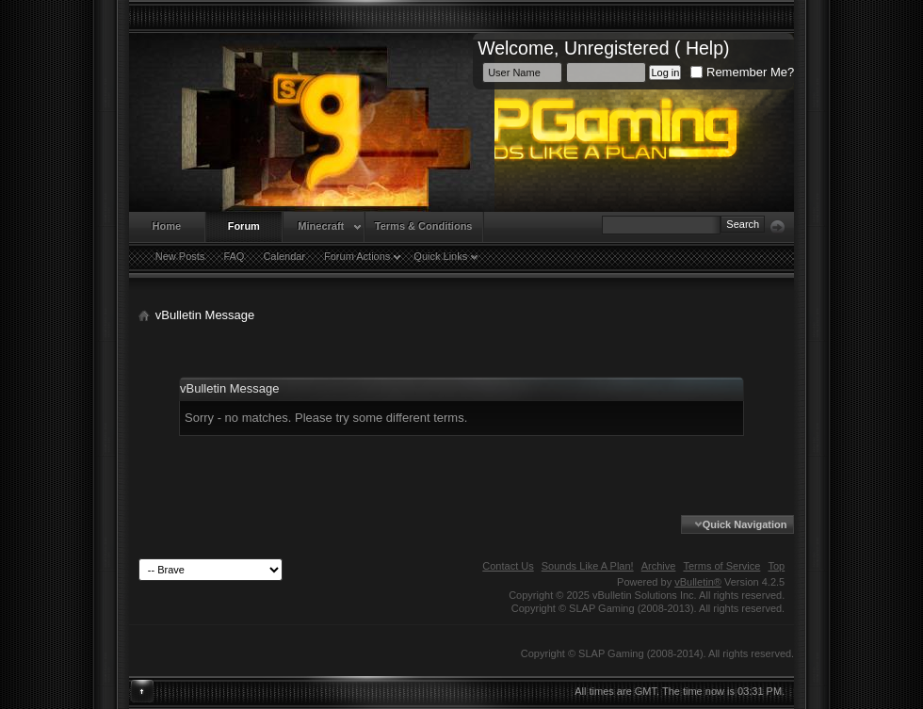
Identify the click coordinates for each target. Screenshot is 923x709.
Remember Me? (742, 72)
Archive (658, 566)
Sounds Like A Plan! (588, 566)
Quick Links (440, 256)
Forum (244, 226)
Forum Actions (357, 256)
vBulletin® (697, 582)
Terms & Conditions (424, 226)
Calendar (284, 256)
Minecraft (321, 226)
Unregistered (617, 48)
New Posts (180, 256)
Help (704, 48)
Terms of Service (721, 566)
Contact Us (507, 566)
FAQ (233, 256)
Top (776, 566)
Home (167, 226)
